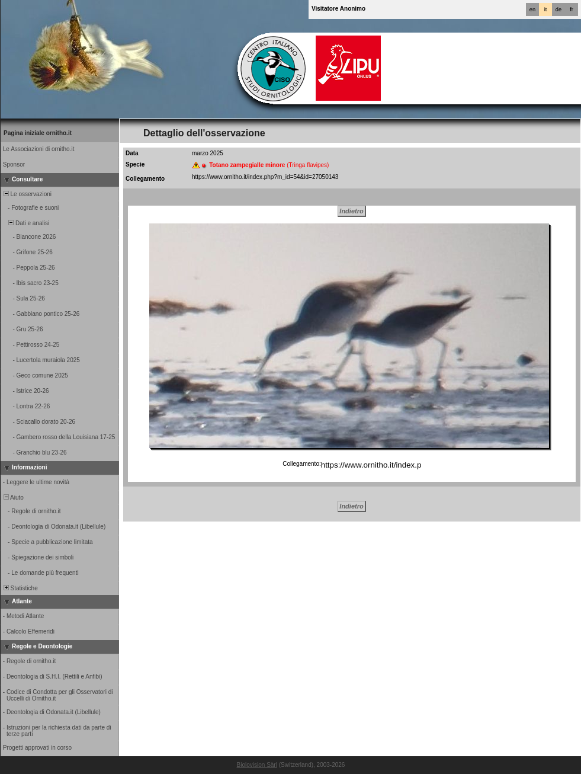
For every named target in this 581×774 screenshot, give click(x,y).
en (532, 9)
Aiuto (13, 497)
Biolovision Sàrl (257, 765)
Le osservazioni (27, 194)
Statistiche (20, 588)
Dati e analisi (25, 223)
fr (571, 9)
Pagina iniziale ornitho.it (38, 133)
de (558, 9)
